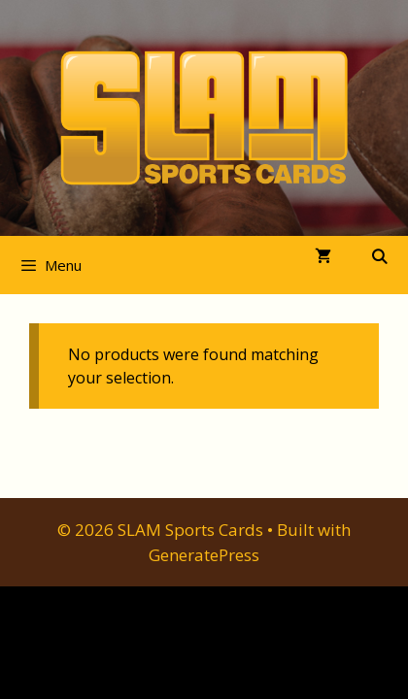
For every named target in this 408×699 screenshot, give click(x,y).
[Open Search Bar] (379, 257)
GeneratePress (204, 555)
